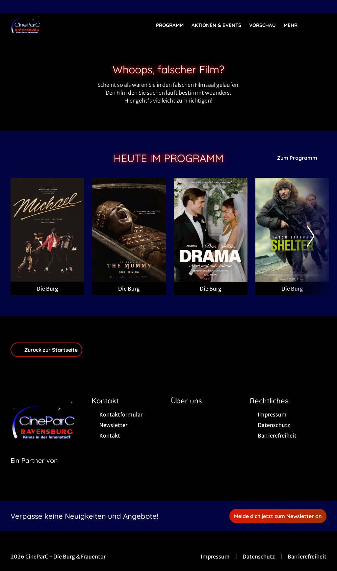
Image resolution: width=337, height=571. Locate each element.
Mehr (294, 25)
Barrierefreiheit (307, 556)
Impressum (215, 556)
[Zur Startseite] (57, 25)
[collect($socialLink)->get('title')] (11, 6)
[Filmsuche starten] (319, 25)
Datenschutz (259, 556)
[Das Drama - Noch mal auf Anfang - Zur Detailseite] (210, 230)
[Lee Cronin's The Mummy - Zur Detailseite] (129, 230)
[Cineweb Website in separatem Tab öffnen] (34, 469)
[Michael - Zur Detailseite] (47, 230)
